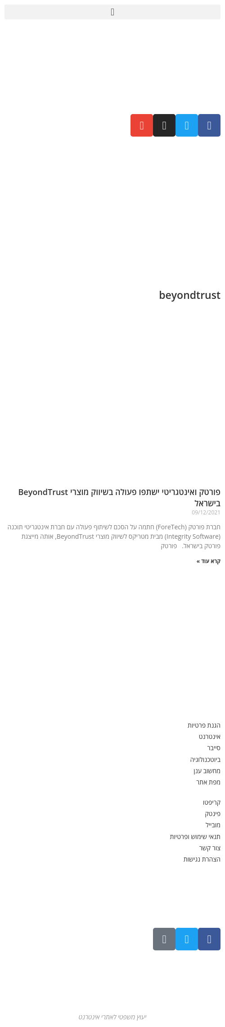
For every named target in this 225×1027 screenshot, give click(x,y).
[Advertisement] (112, 209)
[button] (112, 12)
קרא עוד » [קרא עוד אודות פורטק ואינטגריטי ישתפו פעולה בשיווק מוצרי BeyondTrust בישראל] (208, 561)
